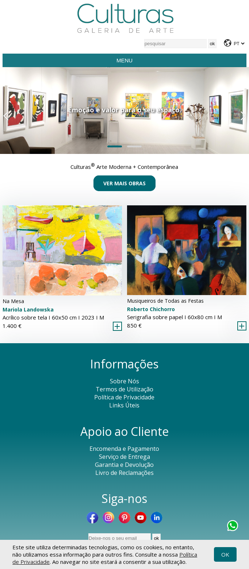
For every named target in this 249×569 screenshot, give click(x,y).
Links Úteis (124, 405)
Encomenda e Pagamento (124, 449)
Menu (124, 60)
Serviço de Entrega (124, 457)
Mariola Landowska (28, 309)
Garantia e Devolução (124, 465)
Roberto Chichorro (151, 309)
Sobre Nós (124, 381)
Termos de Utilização (124, 389)
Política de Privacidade (124, 397)
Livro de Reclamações (124, 473)
